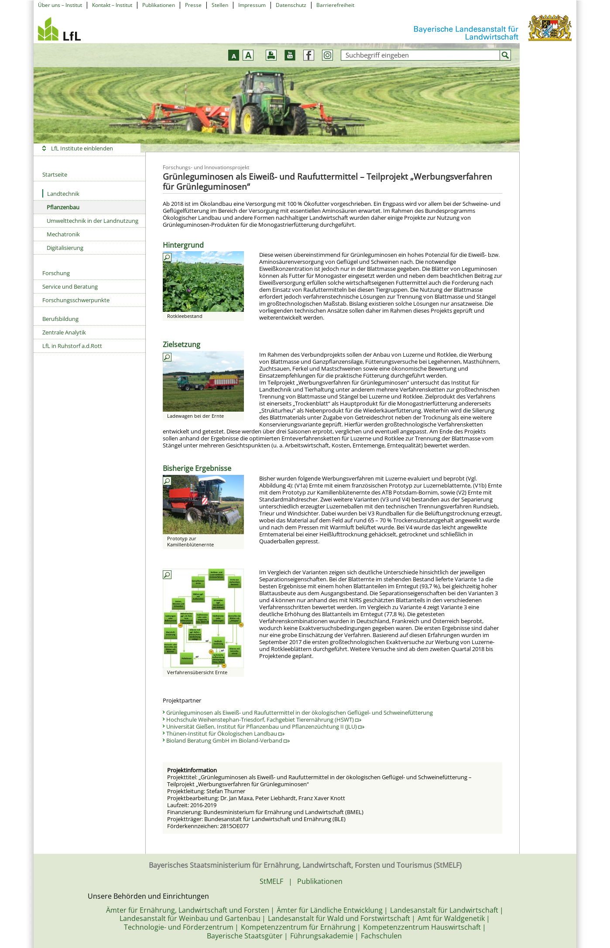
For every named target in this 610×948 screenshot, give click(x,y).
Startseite (54, 174)
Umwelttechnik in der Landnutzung (92, 221)
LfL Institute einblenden (82, 148)
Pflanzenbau (63, 207)
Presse (193, 5)
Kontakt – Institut (112, 5)
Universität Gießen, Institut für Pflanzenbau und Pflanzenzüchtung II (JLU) (265, 726)
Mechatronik (63, 234)
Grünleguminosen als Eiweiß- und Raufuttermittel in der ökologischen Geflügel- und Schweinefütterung (299, 712)
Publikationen (158, 5)
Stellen (220, 5)
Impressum (252, 5)
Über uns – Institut (60, 5)
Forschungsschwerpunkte (76, 300)
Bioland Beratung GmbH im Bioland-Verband (228, 740)
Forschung (56, 273)
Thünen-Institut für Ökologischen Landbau (225, 733)
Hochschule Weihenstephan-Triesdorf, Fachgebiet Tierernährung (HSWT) (263, 719)
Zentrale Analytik (64, 332)
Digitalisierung (65, 248)
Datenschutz (291, 5)
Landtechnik (60, 193)
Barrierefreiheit (335, 5)
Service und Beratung (70, 286)
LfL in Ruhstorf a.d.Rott (72, 346)
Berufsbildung (60, 319)
